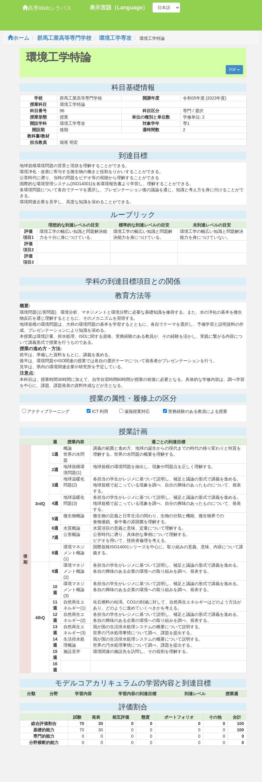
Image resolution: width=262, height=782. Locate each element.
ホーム (18, 38)
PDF (234, 70)
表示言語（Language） (119, 8)
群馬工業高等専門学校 (64, 38)
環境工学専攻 (115, 38)
